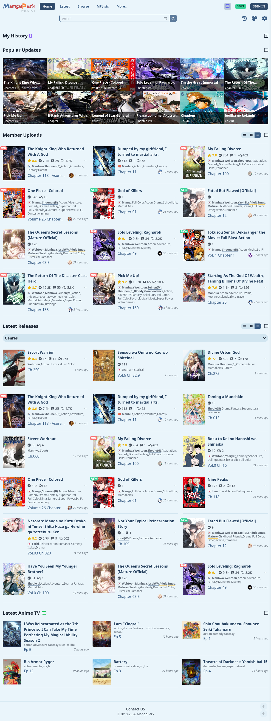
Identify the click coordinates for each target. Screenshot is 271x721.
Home (47, 6)
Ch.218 (229, 121)
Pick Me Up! (13, 115)
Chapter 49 (143, 88)
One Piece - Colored (107, 82)
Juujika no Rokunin (240, 115)
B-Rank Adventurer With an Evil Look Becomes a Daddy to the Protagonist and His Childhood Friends (69, 115)
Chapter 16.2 (56, 121)
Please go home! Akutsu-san (156, 115)
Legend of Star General (110, 115)
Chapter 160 (12, 121)
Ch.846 (185, 121)
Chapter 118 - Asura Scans (20, 88)
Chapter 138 (233, 88)
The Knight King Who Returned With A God (20, 82)
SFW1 (240, 6)
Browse (83, 6)
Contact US (135, 709)
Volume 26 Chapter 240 (107, 88)
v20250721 (28, 11)
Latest (65, 6)
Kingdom (188, 115)
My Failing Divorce (62, 82)
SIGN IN (259, 6)
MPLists (103, 6)
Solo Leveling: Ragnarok (155, 82)
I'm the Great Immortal (199, 82)
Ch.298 (96, 121)
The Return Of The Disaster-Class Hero (240, 82)
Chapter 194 (144, 121)
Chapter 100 (56, 88)
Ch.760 (185, 88)
